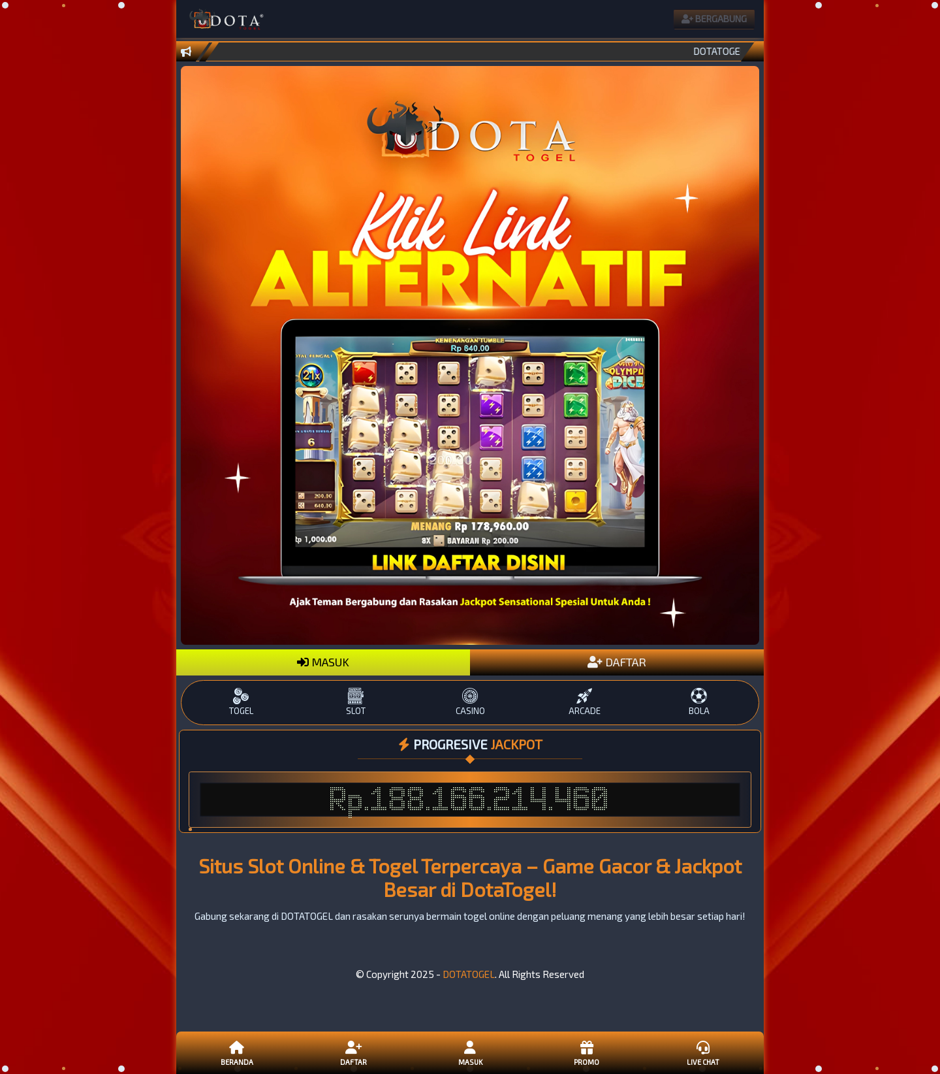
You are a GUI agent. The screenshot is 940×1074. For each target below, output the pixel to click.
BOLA (699, 702)
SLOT (355, 702)
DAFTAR (617, 662)
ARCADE (584, 702)
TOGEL (241, 702)
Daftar (353, 1052)
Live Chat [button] (703, 1052)
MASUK (323, 662)
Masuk (470, 1052)
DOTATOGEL (469, 974)
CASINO (470, 702)
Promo (586, 1052)
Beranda (236, 1052)
